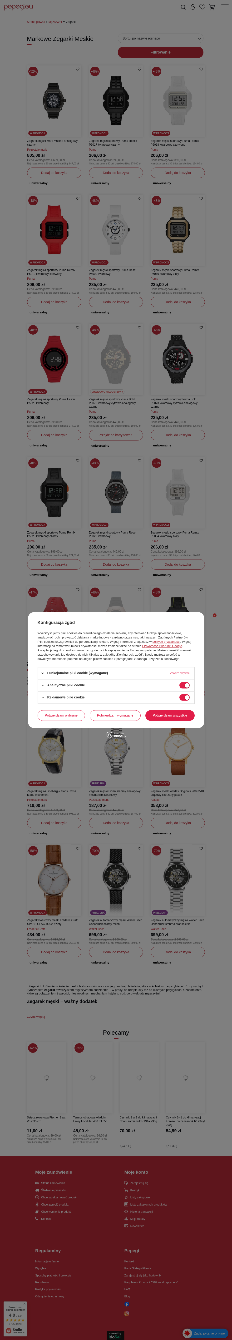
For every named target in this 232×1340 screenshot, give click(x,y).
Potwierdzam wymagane (115, 715)
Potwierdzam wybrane (61, 715)
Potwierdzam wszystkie (170, 715)
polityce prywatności (166, 641)
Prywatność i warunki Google (162, 646)
